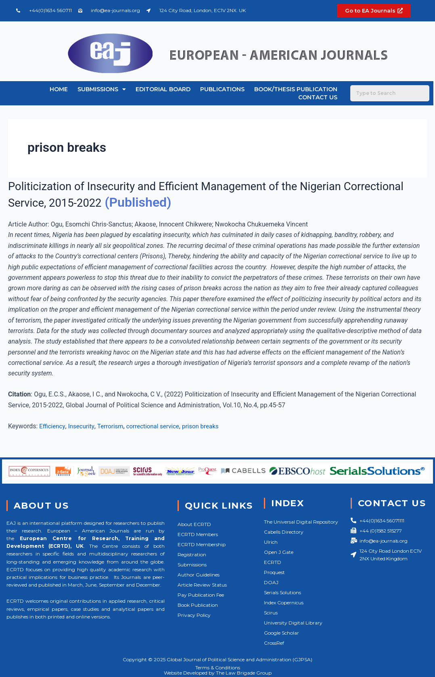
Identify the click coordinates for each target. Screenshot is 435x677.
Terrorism (114, 426)
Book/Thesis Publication (295, 89)
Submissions (101, 89)
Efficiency (52, 426)
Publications (222, 89)
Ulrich (271, 542)
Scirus (271, 613)
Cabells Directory (283, 532)
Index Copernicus (283, 602)
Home (59, 89)
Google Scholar (281, 633)
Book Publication (198, 605)
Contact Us (317, 97)
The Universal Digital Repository (301, 522)
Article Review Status (202, 585)
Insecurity (83, 426)
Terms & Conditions (217, 667)
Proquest (274, 572)
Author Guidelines (199, 575)
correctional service (158, 426)
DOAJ (271, 582)
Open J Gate (278, 552)
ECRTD (272, 562)
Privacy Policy (194, 615)
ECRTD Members (198, 534)
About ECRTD (194, 524)
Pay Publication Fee (201, 595)
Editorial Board (163, 89)
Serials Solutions (282, 592)
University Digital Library (293, 623)
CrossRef (274, 643)
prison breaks (209, 426)
